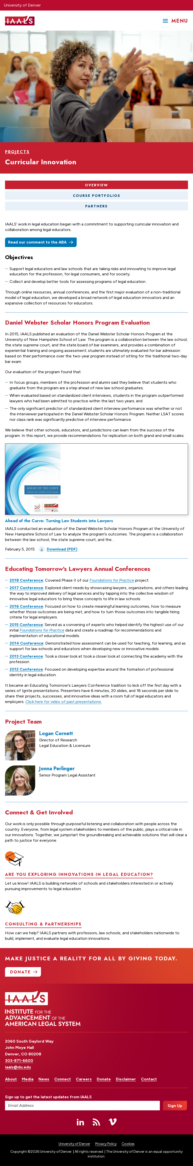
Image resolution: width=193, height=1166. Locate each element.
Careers (84, 1079)
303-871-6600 (19, 1060)
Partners (96, 206)
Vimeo (112, 1121)
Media (27, 1079)
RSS (96, 1121)
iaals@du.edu (18, 1067)
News (43, 1079)
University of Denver (22, 5)
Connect (62, 1079)
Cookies (128, 1144)
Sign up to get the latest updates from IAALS (48, 1097)
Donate (104, 1079)
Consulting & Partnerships (43, 946)
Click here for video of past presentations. (63, 701)
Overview (96, 185)
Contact (149, 1079)
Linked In (80, 1121)
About (11, 1079)
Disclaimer (126, 1079)
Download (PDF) (62, 549)
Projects (17, 152)
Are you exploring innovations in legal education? (79, 896)
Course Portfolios (96, 195)
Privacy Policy (106, 1144)
